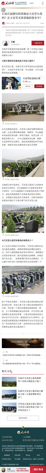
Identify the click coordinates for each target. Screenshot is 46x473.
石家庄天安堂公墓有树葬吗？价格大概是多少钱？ (29, 380)
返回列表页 (23, 418)
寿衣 (38, 455)
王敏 (13, 42)
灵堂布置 (17, 455)
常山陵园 (17, 459)
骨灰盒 (28, 455)
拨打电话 (38, 469)
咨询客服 (39, 86)
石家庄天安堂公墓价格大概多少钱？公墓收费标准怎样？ (30, 394)
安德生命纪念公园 (28, 459)
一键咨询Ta (37, 43)
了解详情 (28, 86)
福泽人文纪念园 (38, 459)
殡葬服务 (7, 455)
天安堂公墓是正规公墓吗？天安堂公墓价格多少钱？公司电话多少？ (30, 407)
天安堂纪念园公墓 (31, 78)
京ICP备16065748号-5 (36, 464)
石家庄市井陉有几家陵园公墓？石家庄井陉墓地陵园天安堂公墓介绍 (23, 355)
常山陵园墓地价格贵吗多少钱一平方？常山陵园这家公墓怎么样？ (23, 364)
